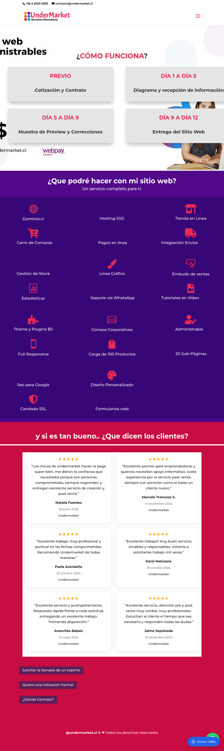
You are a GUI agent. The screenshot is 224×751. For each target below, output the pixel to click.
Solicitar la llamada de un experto (49, 670)
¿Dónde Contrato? (37, 698)
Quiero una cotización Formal (46, 684)
